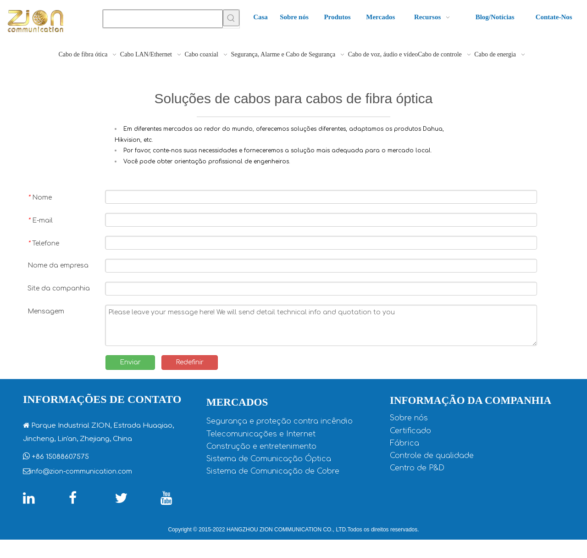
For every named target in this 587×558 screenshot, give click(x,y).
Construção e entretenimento (261, 446)
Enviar (130, 362)
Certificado (410, 431)
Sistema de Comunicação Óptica (268, 459)
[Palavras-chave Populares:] (231, 18)
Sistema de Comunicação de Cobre (272, 471)
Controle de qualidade (432, 456)
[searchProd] (163, 19)
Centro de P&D (417, 468)
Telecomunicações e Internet (261, 434)
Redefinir (190, 362)
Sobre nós (409, 418)
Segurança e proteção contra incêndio (279, 421)
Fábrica (404, 443)
